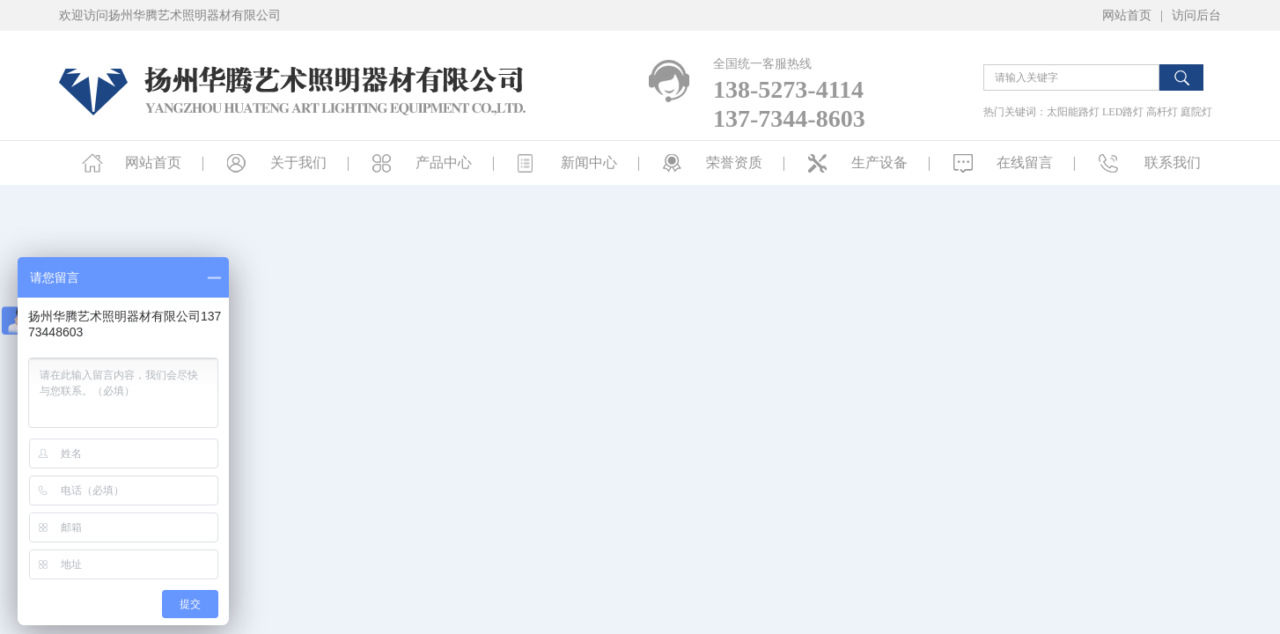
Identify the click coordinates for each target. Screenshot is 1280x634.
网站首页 (1126, 15)
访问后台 (1196, 15)
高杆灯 (1162, 112)
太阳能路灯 (1073, 112)
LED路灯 (1123, 112)
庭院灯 (1196, 112)
